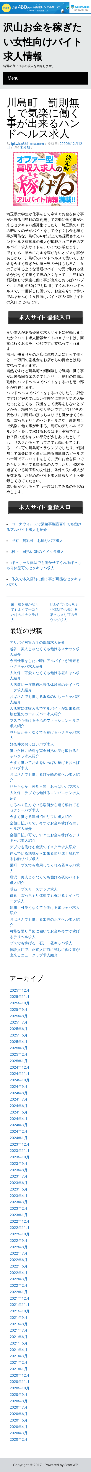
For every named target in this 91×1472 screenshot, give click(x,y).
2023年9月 (19, 1163)
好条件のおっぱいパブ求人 (32, 744)
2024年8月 (19, 1093)
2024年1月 (19, 1138)
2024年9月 (19, 1086)
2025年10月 (19, 1003)
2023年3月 (19, 1202)
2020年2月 (19, 1439)
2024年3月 (19, 1125)
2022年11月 (19, 1227)
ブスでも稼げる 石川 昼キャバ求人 (41, 943)
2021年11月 (19, 1304)
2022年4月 (19, 1273)
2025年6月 (19, 1029)
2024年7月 (19, 1099)
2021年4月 (19, 1350)
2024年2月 (19, 1131)
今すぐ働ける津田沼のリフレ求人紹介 (41, 817)
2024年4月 (19, 1119)
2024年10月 (19, 1080)
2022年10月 (19, 1234)
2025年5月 (19, 1035)
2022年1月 (19, 1292)
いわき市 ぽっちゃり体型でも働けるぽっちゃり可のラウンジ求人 (64, 612)
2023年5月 (19, 1189)
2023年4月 (19, 1196)
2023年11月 (19, 1150)
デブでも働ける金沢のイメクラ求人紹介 (43, 847)
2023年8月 (19, 1170)
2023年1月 (19, 1215)
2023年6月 (19, 1183)
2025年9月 (19, 1009)
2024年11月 (19, 1073)
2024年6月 (19, 1106)
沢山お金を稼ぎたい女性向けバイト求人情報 (42, 42)
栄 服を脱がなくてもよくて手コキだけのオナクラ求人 (25, 612)
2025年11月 (19, 996)
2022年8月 (19, 1247)
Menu (13, 78)
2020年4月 (19, 1427)
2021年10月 (19, 1311)
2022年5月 (19, 1266)
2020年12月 (19, 1375)
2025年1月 (19, 1061)
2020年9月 (19, 1394)
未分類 (25, 147)
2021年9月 (19, 1317)
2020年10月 (19, 1388)
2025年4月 (19, 1042)
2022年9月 (19, 1240)
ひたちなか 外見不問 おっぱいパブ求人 (45, 786)
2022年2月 (19, 1285)
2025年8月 (19, 1016)
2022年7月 (19, 1253)
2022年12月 (19, 1221)
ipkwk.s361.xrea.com (27, 144)
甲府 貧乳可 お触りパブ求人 (37, 540)
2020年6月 (19, 1414)
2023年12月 (19, 1144)
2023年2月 (19, 1208)
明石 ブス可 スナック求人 (34, 889)
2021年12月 (19, 1298)
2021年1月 (19, 1369)
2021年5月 (19, 1343)
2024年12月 (19, 1067)
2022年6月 (19, 1260)
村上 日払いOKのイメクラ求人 (37, 551)
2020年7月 (19, 1407)
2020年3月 (19, 1433)
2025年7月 (19, 1022)
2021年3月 (19, 1356)
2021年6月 (19, 1337)
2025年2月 (19, 1054)
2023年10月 (19, 1157)
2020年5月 (19, 1420)
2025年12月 (19, 990)
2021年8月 (19, 1324)
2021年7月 (19, 1330)
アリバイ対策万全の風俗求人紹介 (37, 642)
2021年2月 (19, 1362)
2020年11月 (19, 1381)
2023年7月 (19, 1176)
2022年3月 (19, 1279)
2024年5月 (19, 1112)
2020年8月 (19, 1401)
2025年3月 (19, 1048)
